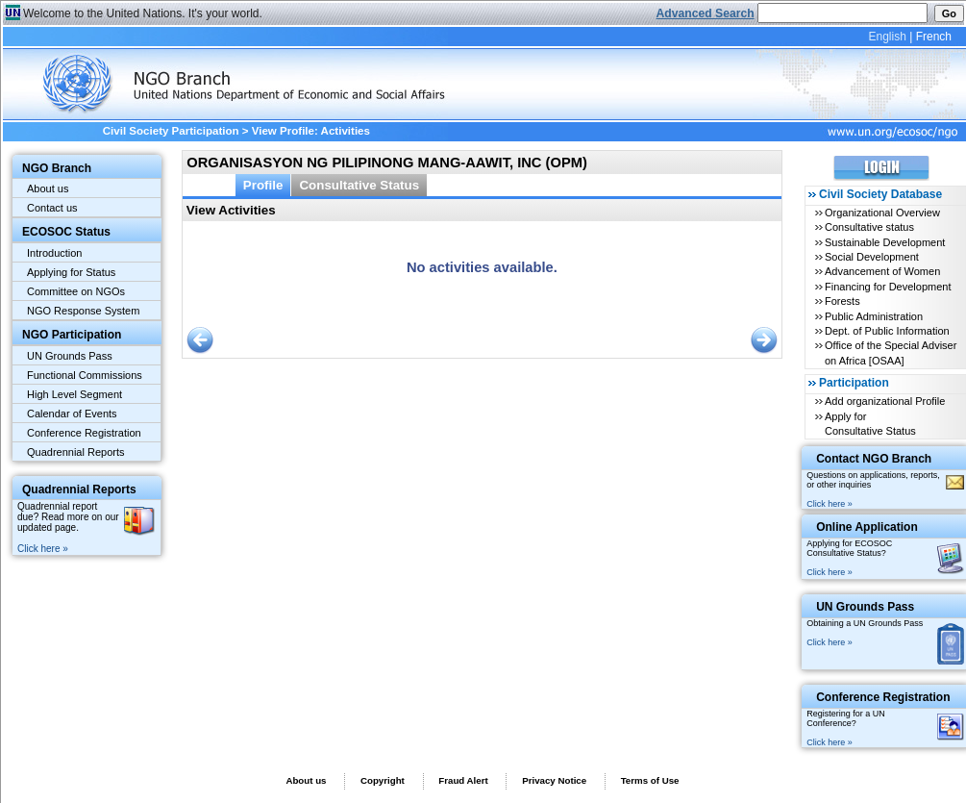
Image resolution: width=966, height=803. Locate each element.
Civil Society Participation (171, 131)
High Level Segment (74, 394)
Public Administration (874, 316)
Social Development (872, 257)
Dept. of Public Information (887, 331)
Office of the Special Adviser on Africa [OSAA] (890, 352)
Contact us (52, 207)
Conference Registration (84, 433)
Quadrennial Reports (76, 452)
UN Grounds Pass (69, 356)
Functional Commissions (84, 375)
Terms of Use (650, 780)
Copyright (382, 780)
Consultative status (869, 227)
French (934, 36)
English (886, 36)
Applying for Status (71, 272)
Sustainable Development (885, 242)
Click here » (42, 548)
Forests (842, 301)
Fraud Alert (462, 780)
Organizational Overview (882, 212)
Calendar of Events (72, 413)
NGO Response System (83, 310)
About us (47, 188)
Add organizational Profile (885, 401)
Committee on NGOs (76, 291)
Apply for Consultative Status (870, 424)
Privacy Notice (554, 780)
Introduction (54, 253)
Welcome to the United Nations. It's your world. (142, 13)
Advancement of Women (882, 271)
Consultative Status (359, 185)
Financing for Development (888, 286)
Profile (263, 185)
